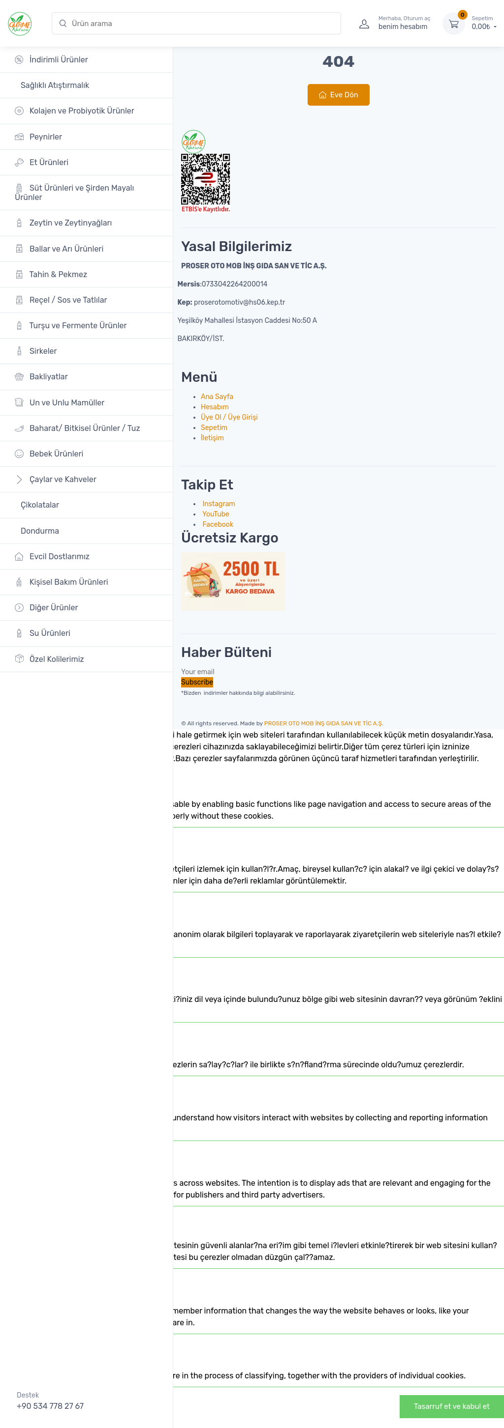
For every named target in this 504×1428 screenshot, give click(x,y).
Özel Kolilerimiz (49, 658)
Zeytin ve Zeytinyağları (63, 223)
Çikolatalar (39, 505)
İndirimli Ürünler (51, 59)
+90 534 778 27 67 (50, 1406)
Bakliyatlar (41, 376)
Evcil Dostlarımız (52, 556)
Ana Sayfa (217, 397)
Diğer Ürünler (46, 607)
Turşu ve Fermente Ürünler (71, 325)
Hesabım (215, 407)
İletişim (212, 438)
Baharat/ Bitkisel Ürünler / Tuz (77, 428)
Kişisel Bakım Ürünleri (61, 582)
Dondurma (39, 531)
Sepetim (214, 428)
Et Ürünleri (41, 162)
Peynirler (38, 136)
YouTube (215, 514)
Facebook (217, 524)
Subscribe (197, 682)
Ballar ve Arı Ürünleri (59, 248)
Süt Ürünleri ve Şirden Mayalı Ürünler (74, 192)
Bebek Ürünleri (49, 453)
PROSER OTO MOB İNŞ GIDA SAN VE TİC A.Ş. (323, 723)
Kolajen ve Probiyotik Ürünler (74, 110)
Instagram (218, 504)
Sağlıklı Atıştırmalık (54, 85)
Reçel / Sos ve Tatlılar (61, 300)
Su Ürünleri (42, 633)
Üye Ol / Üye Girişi (229, 417)
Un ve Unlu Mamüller (59, 402)
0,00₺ (484, 23)
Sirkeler (36, 351)
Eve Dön (338, 94)
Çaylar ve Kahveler (55, 479)
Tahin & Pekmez (51, 274)
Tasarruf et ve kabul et (452, 1406)
